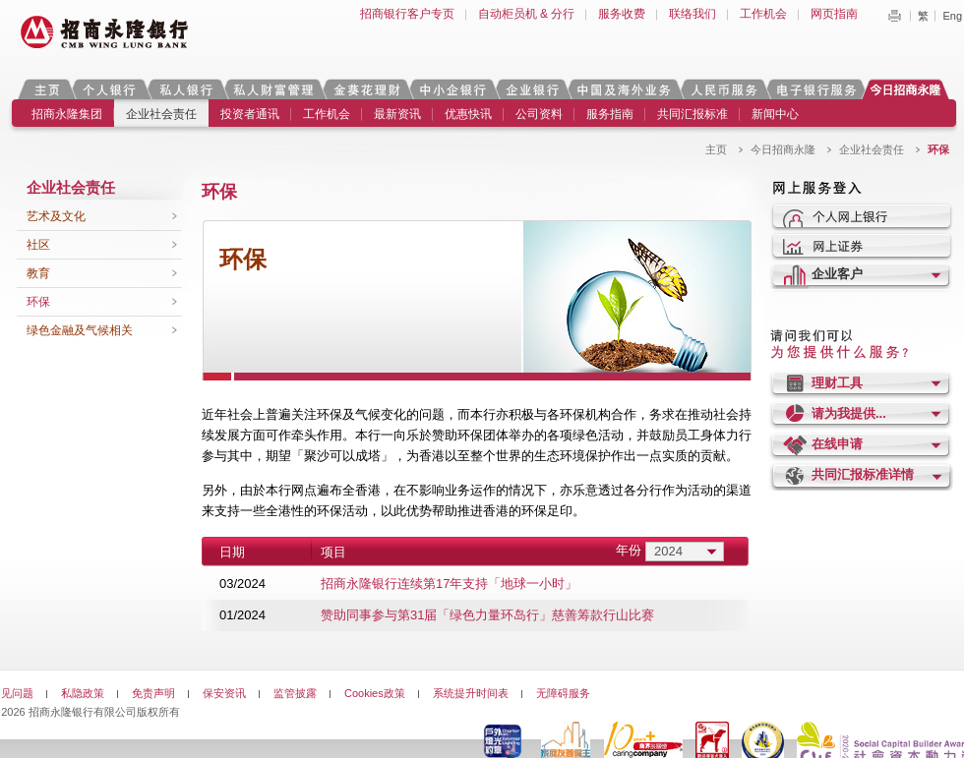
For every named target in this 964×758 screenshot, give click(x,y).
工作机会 (763, 14)
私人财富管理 (273, 89)
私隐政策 (82, 693)
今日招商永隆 (909, 89)
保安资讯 (224, 693)
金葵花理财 (366, 89)
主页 (47, 89)
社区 (38, 245)
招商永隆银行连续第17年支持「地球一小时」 (449, 583)
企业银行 (531, 89)
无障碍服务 (563, 693)
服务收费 (621, 14)
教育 (38, 273)
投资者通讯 (249, 114)
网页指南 (834, 14)
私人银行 (186, 89)
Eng (952, 16)
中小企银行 (452, 89)
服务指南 (609, 114)
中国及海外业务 (624, 89)
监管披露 (295, 693)
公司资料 (539, 114)
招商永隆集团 (66, 114)
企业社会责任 (161, 114)
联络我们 (692, 14)
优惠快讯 (468, 114)
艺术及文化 (56, 216)
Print (894, 16)
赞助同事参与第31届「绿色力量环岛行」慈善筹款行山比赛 (487, 615)
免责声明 (153, 693)
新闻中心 (775, 114)
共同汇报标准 (692, 114)
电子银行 (815, 89)
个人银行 (109, 89)
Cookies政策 (374, 693)
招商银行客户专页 (407, 14)
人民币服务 (723, 89)
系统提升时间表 (471, 693)
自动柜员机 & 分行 (526, 14)
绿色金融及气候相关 (80, 330)
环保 (38, 302)
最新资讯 (397, 114)
